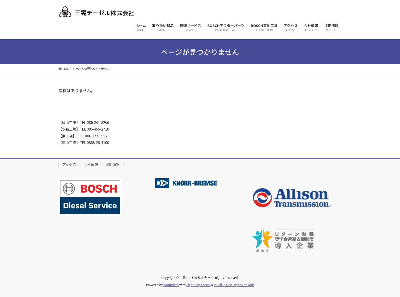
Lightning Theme (198, 284)
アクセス (69, 164)
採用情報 (112, 164)
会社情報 (91, 164)
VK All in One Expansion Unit (234, 284)
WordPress (171, 284)
